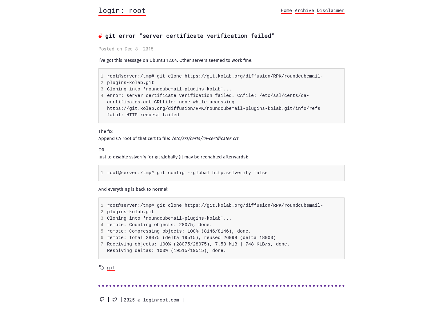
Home (286, 10)
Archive (304, 10)
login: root (122, 10)
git (111, 267)
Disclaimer (331, 10)
